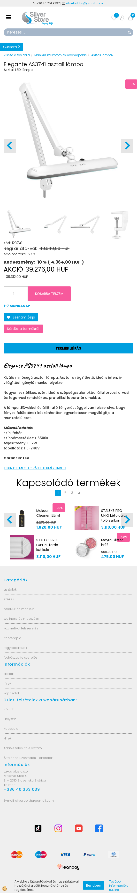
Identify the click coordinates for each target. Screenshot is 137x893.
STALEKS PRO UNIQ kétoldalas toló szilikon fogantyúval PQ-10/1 (114, 520)
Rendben (93, 885)
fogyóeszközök (15, 647)
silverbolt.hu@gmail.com (85, 3)
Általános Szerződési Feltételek (28, 758)
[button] (127, 146)
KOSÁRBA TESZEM (49, 293)
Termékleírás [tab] (68, 348)
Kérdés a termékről (23, 328)
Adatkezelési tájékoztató (23, 748)
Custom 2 (11, 46)
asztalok (10, 589)
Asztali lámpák (102, 55)
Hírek (7, 738)
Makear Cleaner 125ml (48, 513)
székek (9, 599)
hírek (7, 683)
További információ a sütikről (119, 885)
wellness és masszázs (21, 618)
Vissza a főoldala (17, 55)
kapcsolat (11, 693)
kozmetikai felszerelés (21, 628)
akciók (9, 673)
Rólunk (9, 709)
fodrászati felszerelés (21, 657)
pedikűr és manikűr (19, 609)
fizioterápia (12, 638)
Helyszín (10, 719)
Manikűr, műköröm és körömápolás (60, 55)
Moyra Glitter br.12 (112, 542)
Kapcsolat (11, 728)
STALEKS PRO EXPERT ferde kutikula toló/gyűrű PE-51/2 (48, 550)
